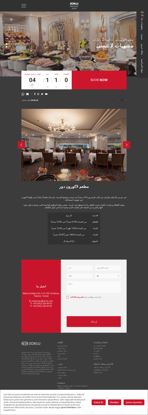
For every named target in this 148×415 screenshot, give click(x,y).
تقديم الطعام (98, 372)
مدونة (142, 37)
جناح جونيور (61, 353)
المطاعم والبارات (101, 39)
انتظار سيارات (62, 375)
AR (142, 19)
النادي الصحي (62, 367)
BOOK (99, 80)
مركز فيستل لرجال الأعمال (66, 370)
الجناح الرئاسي (62, 359)
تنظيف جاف (61, 372)
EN (142, 12)
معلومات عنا (142, 24)
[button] (6, 41)
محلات (59, 378)
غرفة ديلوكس (62, 351)
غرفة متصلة (61, 348)
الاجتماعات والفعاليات (101, 370)
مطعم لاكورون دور (124, 39)
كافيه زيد (96, 351)
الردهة (96, 353)
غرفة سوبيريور (62, 346)
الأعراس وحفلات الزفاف (102, 367)
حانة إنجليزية (98, 359)
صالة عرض (142, 49)
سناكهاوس (97, 356)
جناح (58, 356)
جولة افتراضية (142, 66)
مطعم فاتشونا (98, 348)
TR (142, 15)
